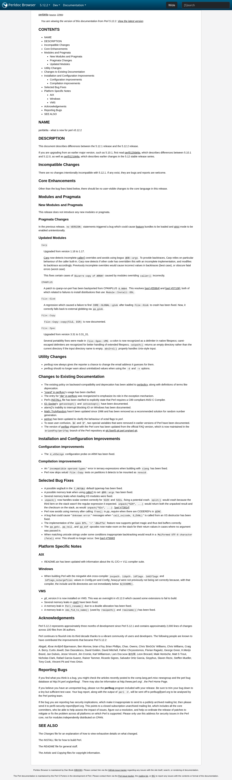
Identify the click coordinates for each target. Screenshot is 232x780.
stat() (76, 602)
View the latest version (130, 21)
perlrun (48, 419)
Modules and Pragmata (57, 52)
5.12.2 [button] (44, 5)
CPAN (60, 15)
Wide (171, 5)
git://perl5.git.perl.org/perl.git (121, 430)
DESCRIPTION (53, 41)
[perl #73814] (121, 507)
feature (140, 226)
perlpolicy (142, 384)
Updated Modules (60, 64)
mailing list (143, 776)
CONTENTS (49, 29)
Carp (46, 257)
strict (176, 226)
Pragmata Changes (61, 60)
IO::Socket (50, 403)
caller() (81, 257)
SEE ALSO (50, 114)
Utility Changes (53, 68)
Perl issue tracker (126, 776)
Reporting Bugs (53, 110)
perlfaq (65, 426)
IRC (153, 776)
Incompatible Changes (57, 45)
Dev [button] (55, 5)
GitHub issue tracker (117, 770)
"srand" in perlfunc (54, 392)
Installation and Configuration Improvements (69, 75)
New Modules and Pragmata (66, 56)
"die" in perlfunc (68, 396)
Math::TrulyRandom (55, 411)
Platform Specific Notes (57, 91)
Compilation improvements (65, 83)
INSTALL (56, 399)
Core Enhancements (56, 48)
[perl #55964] (152, 288)
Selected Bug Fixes (55, 87)
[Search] (206, 5)
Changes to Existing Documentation (64, 71)
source (53, 15)
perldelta (43, 14)
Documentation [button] (73, 5)
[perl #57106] (172, 288)
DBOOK (78, 770)
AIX (52, 94)
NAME (48, 37)
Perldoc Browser (19, 5)
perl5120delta (132, 152)
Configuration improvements (66, 79)
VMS (52, 102)
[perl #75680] (107, 538)
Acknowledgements (55, 106)
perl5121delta (71, 156)
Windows (55, 98)
